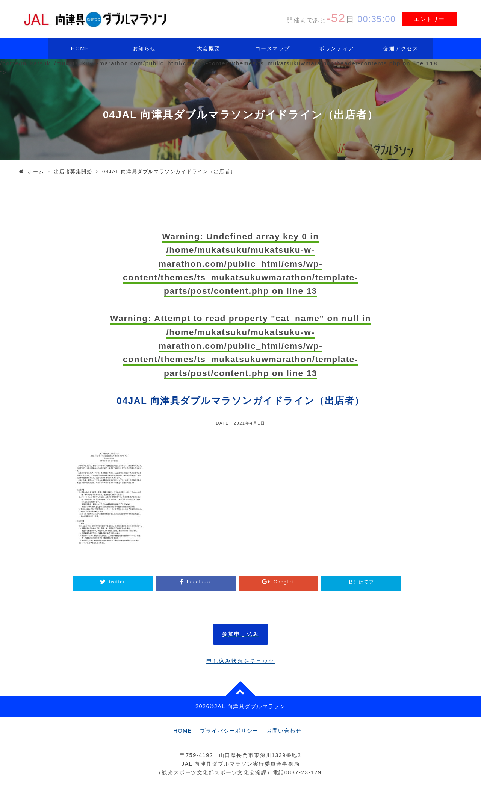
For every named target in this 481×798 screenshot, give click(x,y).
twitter (117, 582)
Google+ (284, 582)
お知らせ (144, 48)
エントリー (429, 19)
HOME (80, 48)
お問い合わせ (283, 731)
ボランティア (336, 48)
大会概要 (208, 48)
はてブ (366, 582)
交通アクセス (400, 48)
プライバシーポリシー (229, 731)
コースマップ (272, 48)
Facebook (199, 582)
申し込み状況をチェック (240, 661)
